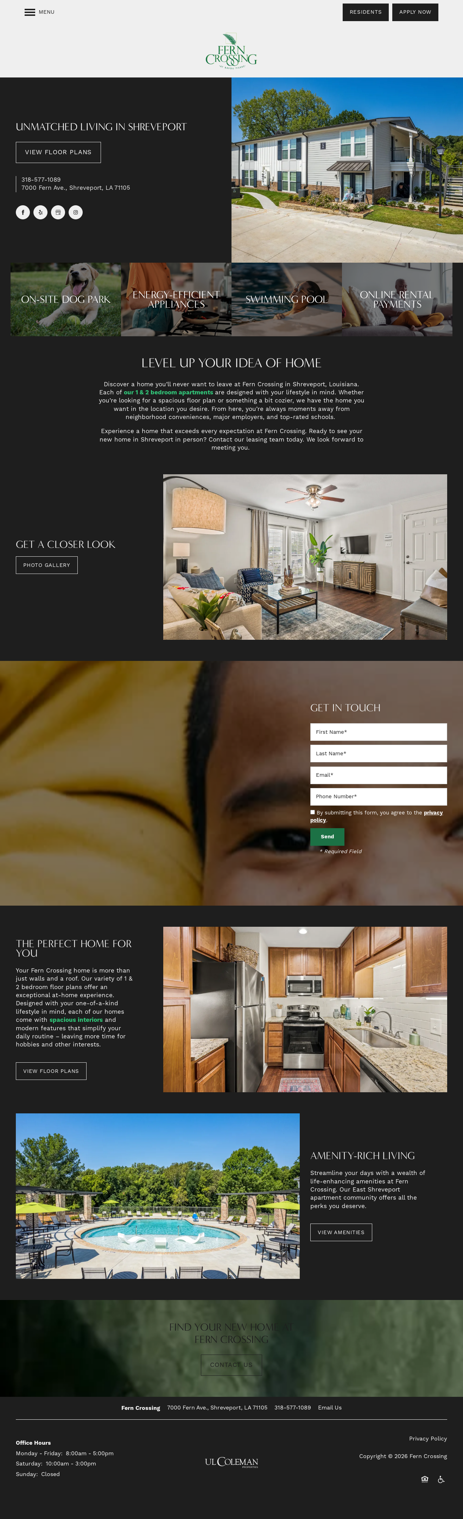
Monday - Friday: (39, 1453)
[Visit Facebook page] (23, 212)
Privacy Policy (428, 1438)
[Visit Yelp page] (40, 212)
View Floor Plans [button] (58, 152)
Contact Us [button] (231, 1365)
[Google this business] (58, 212)
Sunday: (27, 1474)
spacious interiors (76, 1020)
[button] (366, 12)
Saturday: (29, 1463)
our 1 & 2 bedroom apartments (169, 392)
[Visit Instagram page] (76, 212)
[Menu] (40, 12)
